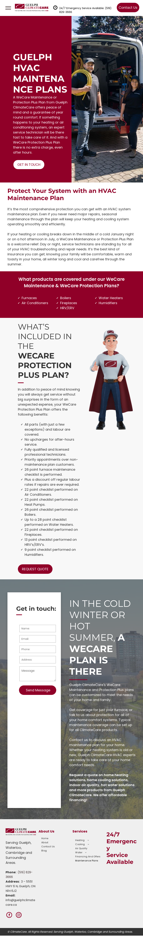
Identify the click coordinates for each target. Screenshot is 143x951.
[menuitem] (55, 838)
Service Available (120, 858)
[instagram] (19, 915)
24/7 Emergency (122, 841)
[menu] (8, 8)
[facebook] (9, 915)
